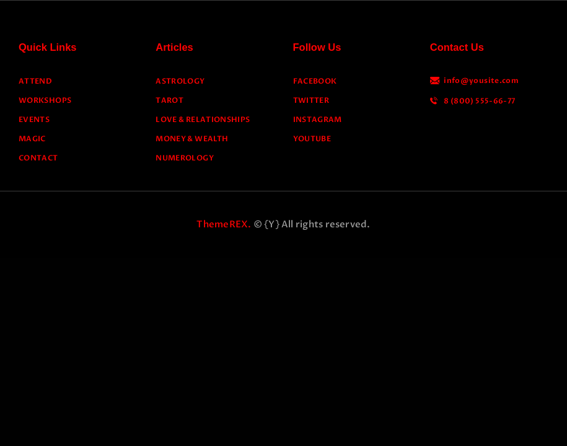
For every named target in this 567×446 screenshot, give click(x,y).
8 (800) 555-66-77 (479, 101)
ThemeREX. (223, 224)
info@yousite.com (481, 80)
